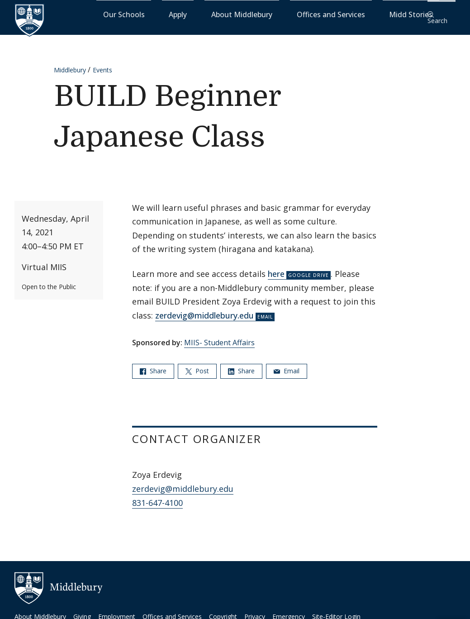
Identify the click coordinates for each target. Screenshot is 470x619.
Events (102, 64)
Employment (116, 610)
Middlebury (70, 64)
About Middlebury (271, 14)
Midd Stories (396, 14)
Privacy (254, 610)
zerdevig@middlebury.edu (204, 309)
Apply (226, 14)
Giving (82, 610)
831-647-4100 (157, 496)
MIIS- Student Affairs (219, 337)
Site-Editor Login (336, 610)
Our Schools (189, 14)
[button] (441, 14)
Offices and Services (337, 14)
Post (197, 364)
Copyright (223, 610)
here (276, 267)
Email (286, 364)
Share (153, 364)
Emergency (288, 610)
